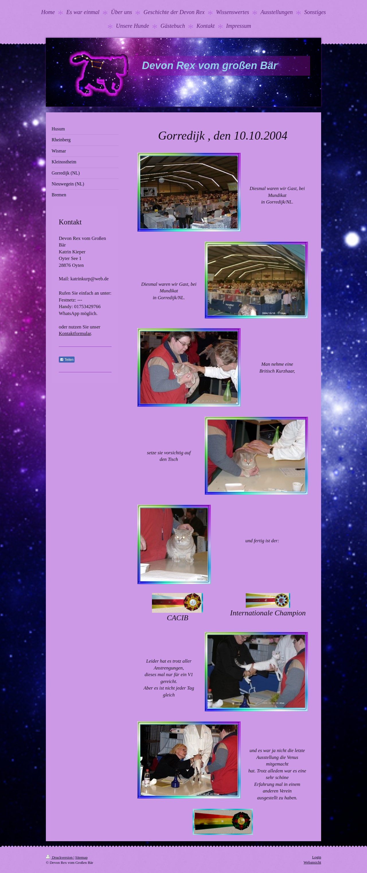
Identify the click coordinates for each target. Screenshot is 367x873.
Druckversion (59, 857)
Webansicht (312, 862)
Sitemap (81, 857)
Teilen (66, 360)
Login (316, 857)
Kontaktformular (75, 333)
